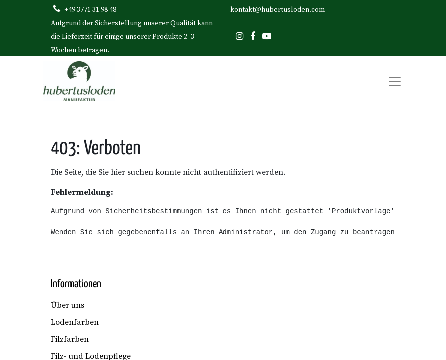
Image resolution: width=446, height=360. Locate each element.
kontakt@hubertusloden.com (277, 10)
